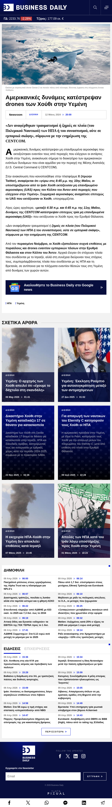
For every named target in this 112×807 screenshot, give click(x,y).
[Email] (43, 776)
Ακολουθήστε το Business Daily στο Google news (56, 287)
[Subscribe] (93, 776)
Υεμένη (20, 303)
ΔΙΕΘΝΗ (33, 115)
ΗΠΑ (9, 303)
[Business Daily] (29, 753)
